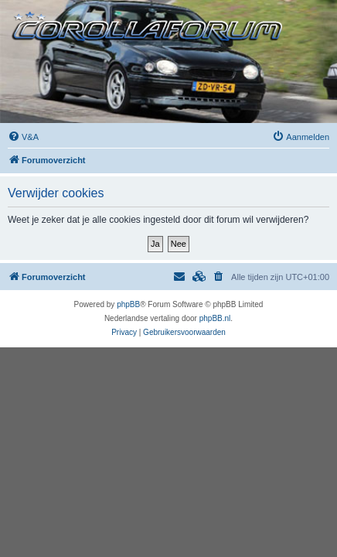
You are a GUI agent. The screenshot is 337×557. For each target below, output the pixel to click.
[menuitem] (23, 137)
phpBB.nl (215, 318)
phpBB (128, 304)
